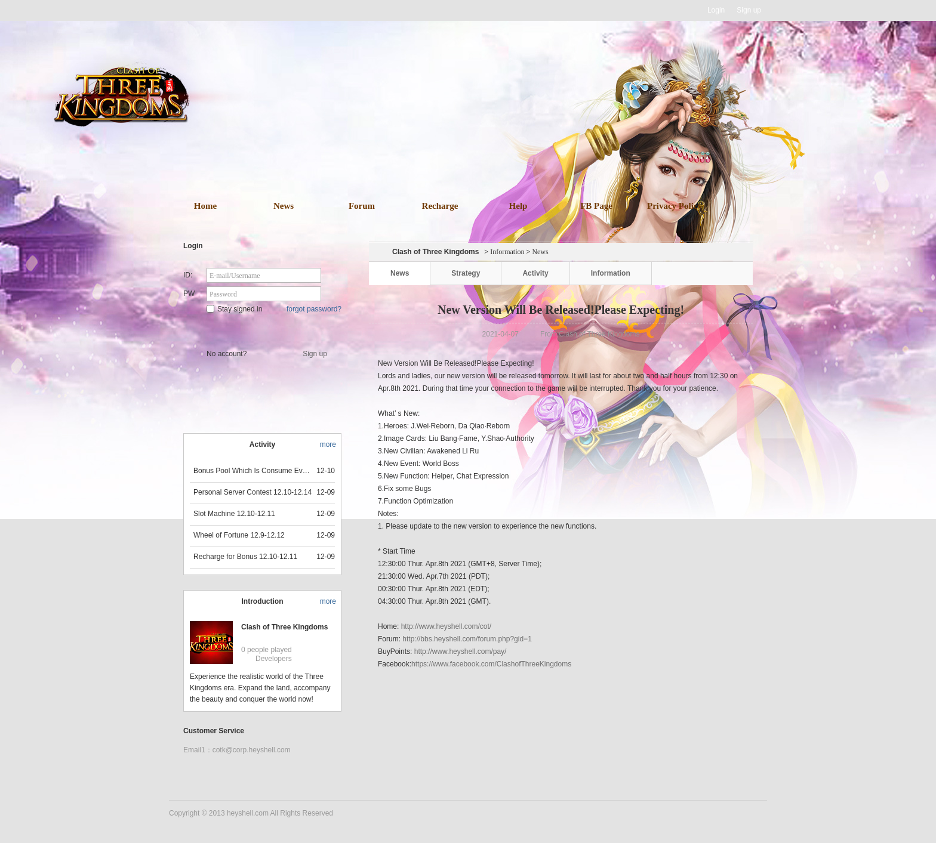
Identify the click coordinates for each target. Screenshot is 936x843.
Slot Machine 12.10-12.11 (234, 513)
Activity (535, 273)
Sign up (749, 10)
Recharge (440, 206)
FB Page (596, 206)
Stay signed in (234, 309)
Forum (362, 206)
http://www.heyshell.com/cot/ (446, 626)
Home (205, 206)
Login (716, 10)
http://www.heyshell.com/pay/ (460, 651)
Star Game (264, 329)
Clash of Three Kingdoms (284, 627)
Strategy (465, 273)
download (485, 142)
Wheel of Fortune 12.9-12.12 (239, 535)
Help (518, 206)
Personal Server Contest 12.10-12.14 (252, 492)
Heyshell (206, 10)
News (283, 206)
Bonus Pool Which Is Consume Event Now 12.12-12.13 (253, 471)
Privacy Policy (674, 206)
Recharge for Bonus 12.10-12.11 (245, 556)
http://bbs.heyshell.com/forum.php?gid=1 (466, 639)
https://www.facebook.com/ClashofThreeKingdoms (491, 664)
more (328, 444)
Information (507, 252)
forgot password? (314, 309)
